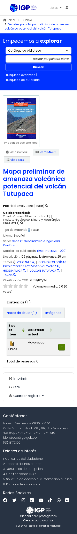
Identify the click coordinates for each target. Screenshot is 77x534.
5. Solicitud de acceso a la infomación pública (37, 479)
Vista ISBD (15, 160)
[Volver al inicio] (65, 521)
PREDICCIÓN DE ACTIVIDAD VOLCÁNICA (29, 266)
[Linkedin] (33, 500)
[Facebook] (6, 500)
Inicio (28, 20)
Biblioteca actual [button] (36, 332)
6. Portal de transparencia (22, 484)
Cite (14, 387)
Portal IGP (11, 20)
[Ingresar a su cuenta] (67, 8)
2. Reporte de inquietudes (22, 464)
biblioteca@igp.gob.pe (20, 438)
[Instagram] (24, 500)
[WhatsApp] (60, 500)
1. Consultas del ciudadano (23, 459)
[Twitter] (15, 500)
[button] (55, 8)
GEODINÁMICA (12, 271)
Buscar (38, 67)
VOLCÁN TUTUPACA (43, 271)
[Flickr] (68, 500)
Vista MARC (46, 152)
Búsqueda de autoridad (23, 80)
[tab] (21, 313)
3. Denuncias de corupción (23, 469)
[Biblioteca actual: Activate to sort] (39, 330)
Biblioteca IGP (11, 8)
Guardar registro (24, 395)
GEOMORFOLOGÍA (50, 262)
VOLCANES (24, 262)
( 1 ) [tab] (19, 302)
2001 (63, 251)
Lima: (41, 251)
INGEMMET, (52, 251)
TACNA (8, 275)
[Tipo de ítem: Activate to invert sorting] (16, 330)
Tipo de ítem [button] (12, 329)
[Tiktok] (51, 500)
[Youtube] (42, 500)
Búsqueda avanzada (20, 75)
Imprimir (17, 378)
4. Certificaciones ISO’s (19, 474)
